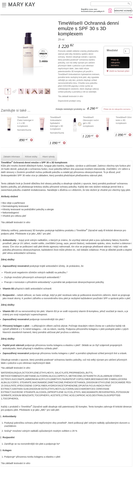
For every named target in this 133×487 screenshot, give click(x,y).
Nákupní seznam (122, 10)
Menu (4, 4)
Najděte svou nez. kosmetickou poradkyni (92, 10)
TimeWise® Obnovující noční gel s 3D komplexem (91, 121)
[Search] (111, 4)
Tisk (130, 17)
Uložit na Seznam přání (119, 71)
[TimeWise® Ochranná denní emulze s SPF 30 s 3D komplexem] (28, 52)
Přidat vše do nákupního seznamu (117, 109)
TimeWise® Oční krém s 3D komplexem (124, 120)
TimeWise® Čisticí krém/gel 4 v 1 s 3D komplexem (25, 121)
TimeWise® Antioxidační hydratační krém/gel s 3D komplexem (56, 123)
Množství (112, 50)
